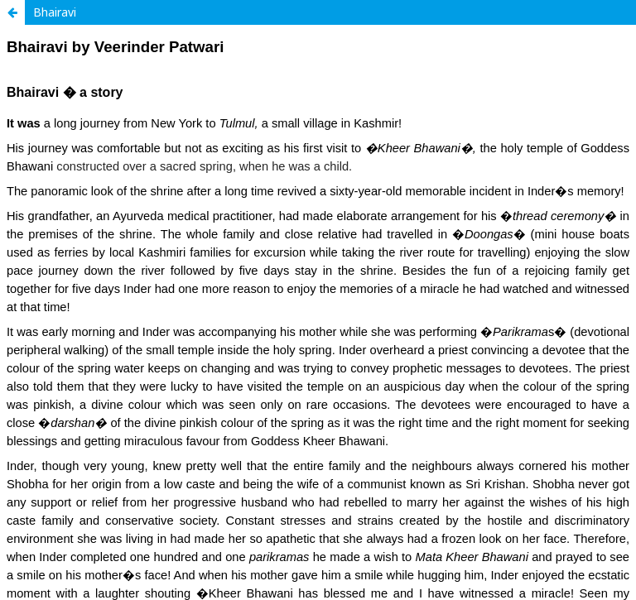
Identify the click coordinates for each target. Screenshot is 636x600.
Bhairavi (54, 12)
